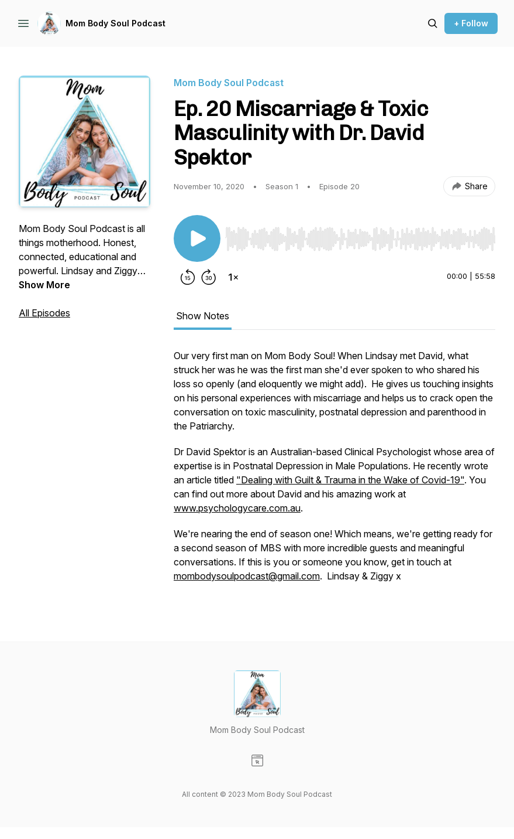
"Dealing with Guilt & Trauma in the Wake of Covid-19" (350, 480)
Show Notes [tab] (202, 316)
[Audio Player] (360, 235)
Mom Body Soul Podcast (115, 23)
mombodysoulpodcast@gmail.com (247, 576)
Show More (44, 285)
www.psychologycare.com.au (237, 508)
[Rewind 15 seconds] (188, 277)
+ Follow (471, 23)
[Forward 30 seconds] (209, 277)
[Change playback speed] (233, 277)
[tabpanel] (334, 472)
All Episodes (44, 313)
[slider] (360, 239)
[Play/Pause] (197, 238)
